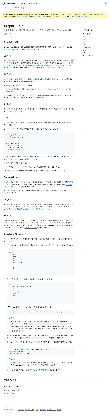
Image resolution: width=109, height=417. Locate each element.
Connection (11, 177)
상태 (37, 410)
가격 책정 (43, 410)
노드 (7, 215)
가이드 (17, 8)
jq (57, 336)
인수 (7, 104)
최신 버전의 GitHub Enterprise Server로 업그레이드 (31, 16)
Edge (8, 199)
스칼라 (13, 223)
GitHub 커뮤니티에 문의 (12, 390)
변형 (63, 109)
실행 (15, 65)
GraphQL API (9, 8)
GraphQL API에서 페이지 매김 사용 (24, 209)
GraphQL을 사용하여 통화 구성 (40, 370)
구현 (7, 117)
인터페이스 (51, 123)
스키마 (8, 55)
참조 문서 (10, 49)
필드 (7, 74)
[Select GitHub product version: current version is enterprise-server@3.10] (31, 3)
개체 (10, 167)
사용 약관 (21, 410)
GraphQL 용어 (13, 42)
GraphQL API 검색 (48, 67)
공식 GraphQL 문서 (48, 79)
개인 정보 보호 (29, 410)
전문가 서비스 (51, 410)
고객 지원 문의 (9, 393)
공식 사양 (7, 85)
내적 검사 (35, 65)
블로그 (59, 410)
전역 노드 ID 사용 (31, 227)
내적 (14, 239)
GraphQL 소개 (25, 8)
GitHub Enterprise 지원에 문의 (78, 16)
